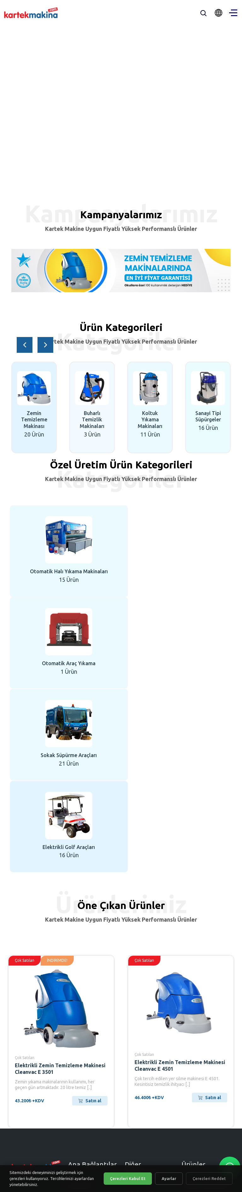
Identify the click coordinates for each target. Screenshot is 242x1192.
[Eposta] (83, 1109)
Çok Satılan (24, 873)
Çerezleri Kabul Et (128, 1178)
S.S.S (131, 1020)
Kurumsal (80, 1011)
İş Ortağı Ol (139, 1009)
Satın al (89, 916)
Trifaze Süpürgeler (205, 1000)
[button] (24, 345)
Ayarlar (169, 1178)
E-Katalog (137, 1030)
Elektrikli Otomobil (205, 1047)
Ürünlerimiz (82, 1022)
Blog (74, 1032)
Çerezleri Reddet (209, 1178)
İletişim (77, 1043)
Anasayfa (79, 1000)
